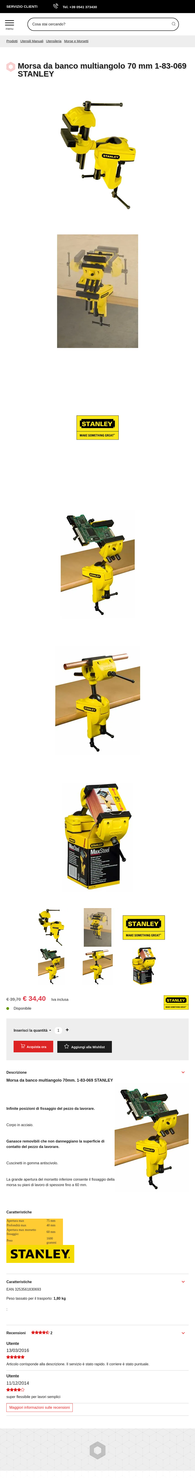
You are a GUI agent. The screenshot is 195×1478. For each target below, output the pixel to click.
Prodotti (12, 41)
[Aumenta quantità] (67, 1030)
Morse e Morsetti (76, 41)
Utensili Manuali (31, 41)
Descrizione (16, 1072)
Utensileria (53, 41)
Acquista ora (33, 1046)
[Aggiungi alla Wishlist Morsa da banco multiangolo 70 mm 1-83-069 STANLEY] (84, 1047)
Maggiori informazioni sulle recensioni (39, 1407)
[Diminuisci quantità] (50, 1030)
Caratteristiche (19, 1281)
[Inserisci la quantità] (58, 1030)
